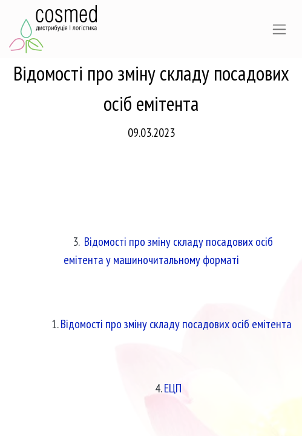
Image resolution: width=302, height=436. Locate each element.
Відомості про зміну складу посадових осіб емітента (176, 324)
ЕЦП (173, 388)
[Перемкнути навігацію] (279, 29)
